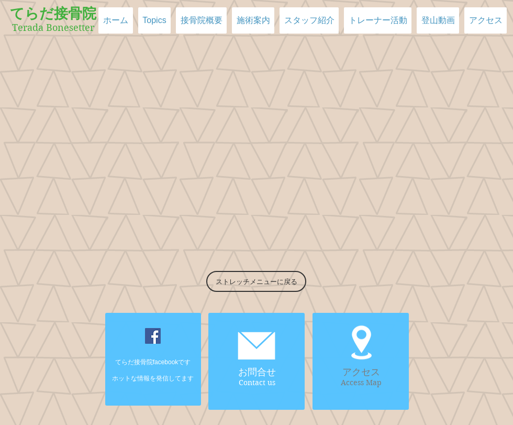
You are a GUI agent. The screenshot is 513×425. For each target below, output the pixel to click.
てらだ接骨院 (53, 13)
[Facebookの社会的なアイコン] (153, 336)
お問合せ (257, 372)
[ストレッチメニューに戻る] (256, 281)
